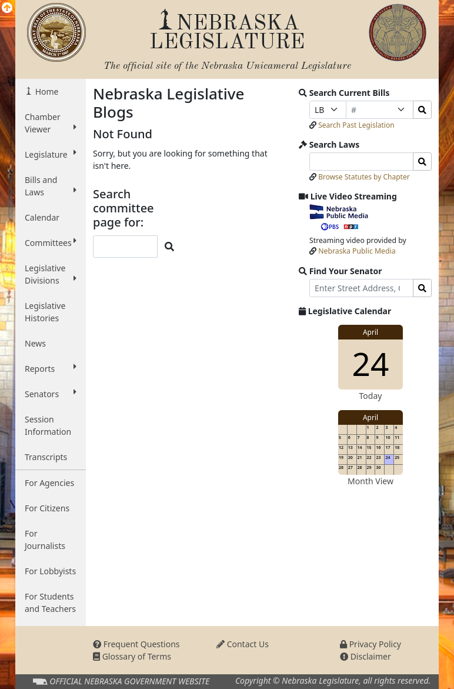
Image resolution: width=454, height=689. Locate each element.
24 (370, 363)
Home (45, 91)
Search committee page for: (123, 208)
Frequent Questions (136, 644)
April (370, 332)
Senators (50, 394)
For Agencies (49, 482)
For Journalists (45, 539)
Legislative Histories (45, 312)
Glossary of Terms (132, 656)
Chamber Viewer (50, 123)
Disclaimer (365, 656)
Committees (50, 242)
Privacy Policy (370, 644)
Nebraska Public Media (356, 251)
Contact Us (242, 644)
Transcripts (46, 456)
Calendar (42, 217)
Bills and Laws (50, 186)
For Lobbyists (50, 571)
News (35, 343)
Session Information (48, 425)
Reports (50, 368)
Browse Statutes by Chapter (364, 177)
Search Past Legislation (356, 125)
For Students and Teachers (50, 602)
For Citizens (47, 508)
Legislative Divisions (50, 274)
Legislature (50, 154)
